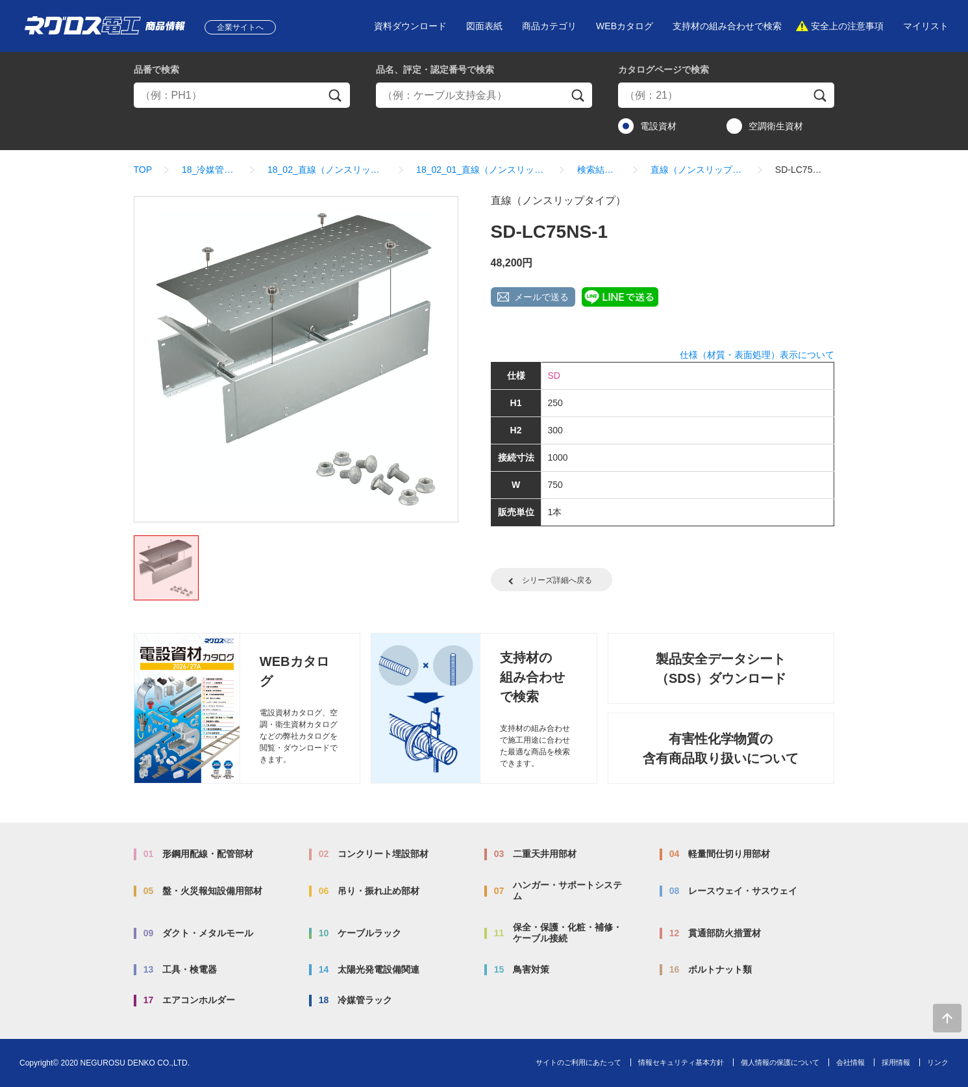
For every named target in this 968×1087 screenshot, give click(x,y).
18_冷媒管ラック (210, 169)
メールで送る (541, 297)
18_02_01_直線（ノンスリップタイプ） (481, 169)
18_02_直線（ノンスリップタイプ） (326, 169)
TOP (143, 169)
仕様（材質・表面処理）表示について (757, 355)
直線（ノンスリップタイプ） (698, 169)
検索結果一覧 (599, 169)
